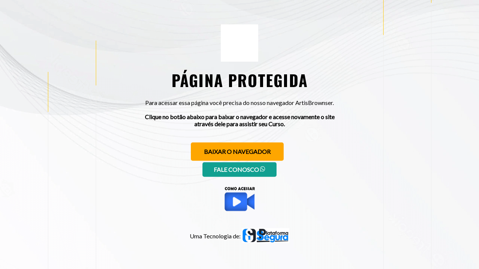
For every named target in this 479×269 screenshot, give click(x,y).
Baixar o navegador (237, 151)
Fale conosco (239, 169)
